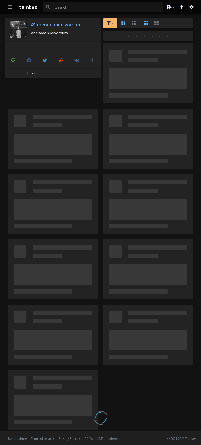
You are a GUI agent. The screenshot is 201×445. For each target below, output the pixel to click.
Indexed (113, 438)
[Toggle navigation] (10, 7)
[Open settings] (191, 7)
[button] (170, 7)
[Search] (108, 7)
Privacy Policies (69, 438)
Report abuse (17, 438)
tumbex (28, 7)
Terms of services (42, 438)
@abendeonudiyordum (56, 24)
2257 (100, 438)
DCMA (89, 438)
